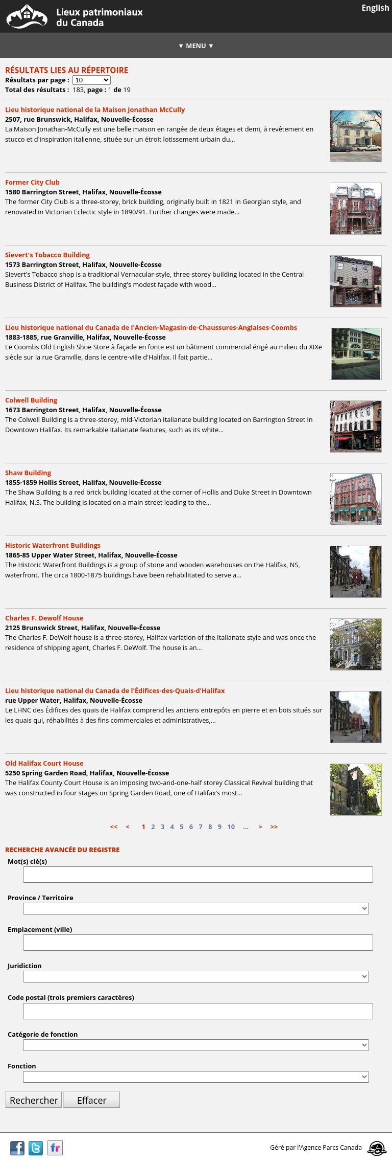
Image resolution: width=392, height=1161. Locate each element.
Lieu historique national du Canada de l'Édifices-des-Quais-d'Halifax (115, 690)
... (246, 826)
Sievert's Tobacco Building (47, 254)
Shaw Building (28, 472)
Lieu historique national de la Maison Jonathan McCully (95, 109)
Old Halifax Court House (44, 763)
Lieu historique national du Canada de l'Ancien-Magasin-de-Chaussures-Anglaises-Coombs (151, 327)
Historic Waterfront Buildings (53, 545)
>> (274, 826)
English (375, 8)
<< (114, 826)
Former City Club (32, 182)
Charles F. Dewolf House (44, 617)
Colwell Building (31, 400)
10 (231, 826)
